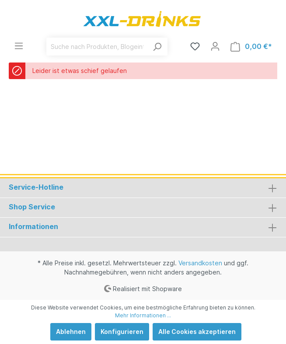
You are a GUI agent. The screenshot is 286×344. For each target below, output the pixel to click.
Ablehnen (71, 331)
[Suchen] (157, 47)
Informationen (33, 226)
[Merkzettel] (195, 46)
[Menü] (19, 46)
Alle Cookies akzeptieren (197, 331)
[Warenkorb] (251, 46)
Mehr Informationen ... (143, 315)
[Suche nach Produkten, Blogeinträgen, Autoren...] (96, 47)
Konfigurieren (122, 331)
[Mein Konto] (215, 46)
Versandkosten (200, 263)
